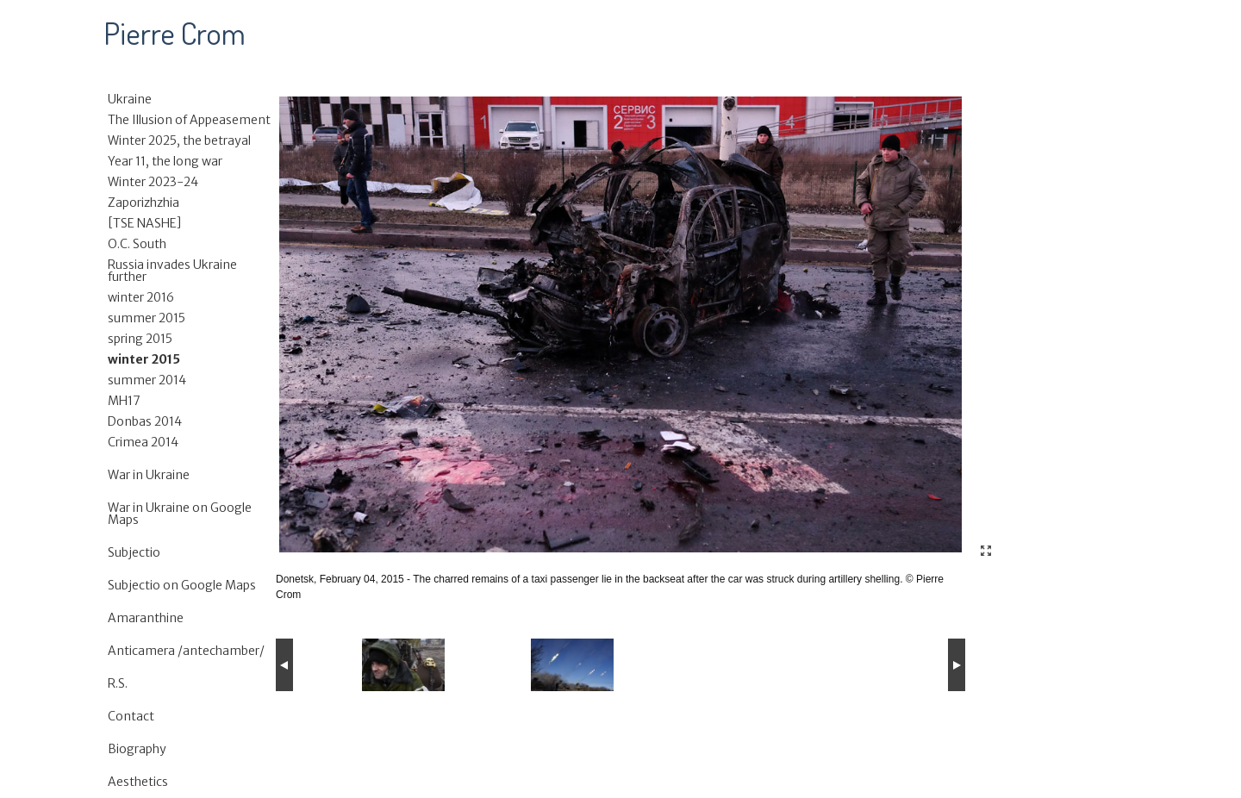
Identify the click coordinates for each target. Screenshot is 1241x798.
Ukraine (130, 99)
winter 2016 (141, 297)
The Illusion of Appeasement (189, 120)
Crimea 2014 (143, 442)
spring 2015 (140, 338)
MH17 (124, 400)
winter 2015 (144, 359)
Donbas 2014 (145, 421)
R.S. (118, 683)
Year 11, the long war (165, 161)
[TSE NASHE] (145, 223)
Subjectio (134, 552)
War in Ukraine (149, 475)
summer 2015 (146, 318)
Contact (131, 716)
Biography (137, 749)
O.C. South (137, 244)
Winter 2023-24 (153, 182)
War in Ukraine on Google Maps (180, 513)
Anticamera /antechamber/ (186, 650)
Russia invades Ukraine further (172, 270)
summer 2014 (147, 380)
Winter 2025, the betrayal (179, 140)
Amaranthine (146, 618)
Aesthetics (138, 781)
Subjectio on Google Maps (182, 585)
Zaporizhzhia (143, 202)
